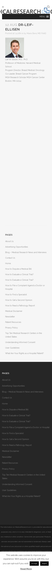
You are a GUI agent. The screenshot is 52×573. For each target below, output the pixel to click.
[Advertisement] (26, 154)
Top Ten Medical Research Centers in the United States (23, 476)
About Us (9, 241)
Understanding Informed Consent (20, 342)
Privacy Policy (11, 328)
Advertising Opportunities (16, 247)
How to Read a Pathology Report (20, 305)
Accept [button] (34, 564)
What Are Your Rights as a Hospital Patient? (24, 353)
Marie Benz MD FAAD (36, 33)
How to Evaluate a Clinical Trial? (19, 274)
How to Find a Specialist (16, 294)
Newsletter (10, 317)
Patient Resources (13, 322)
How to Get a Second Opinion (18, 300)
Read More (26, 569)
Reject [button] (44, 564)
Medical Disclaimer (13, 311)
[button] (42, 16)
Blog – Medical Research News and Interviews (26, 252)
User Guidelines (12, 348)
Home (8, 263)
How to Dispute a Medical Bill (18, 269)
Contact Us (10, 258)
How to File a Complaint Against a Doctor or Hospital (26, 427)
